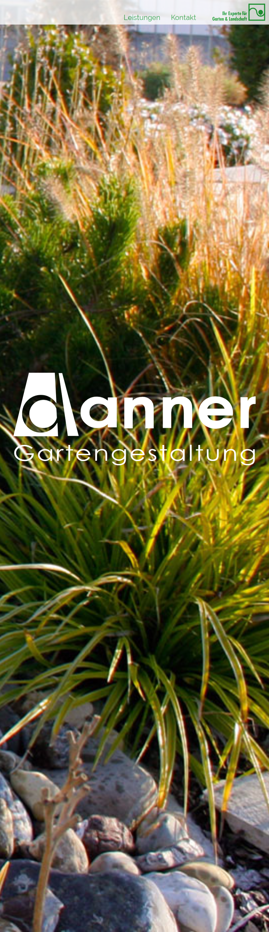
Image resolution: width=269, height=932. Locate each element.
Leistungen (142, 17)
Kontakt (183, 17)
